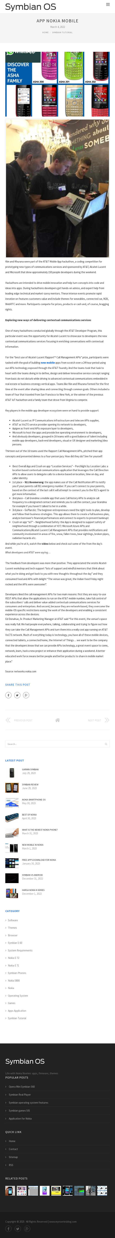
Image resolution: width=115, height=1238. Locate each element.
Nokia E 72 (13, 958)
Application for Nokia (20, 1118)
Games (11, 1003)
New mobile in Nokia (32, 844)
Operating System (18, 995)
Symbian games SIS (19, 1110)
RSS (11, 1165)
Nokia (11, 988)
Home (45, 32)
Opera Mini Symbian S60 (22, 1086)
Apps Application (17, 1010)
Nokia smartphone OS (33, 799)
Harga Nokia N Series (33, 890)
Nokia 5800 (14, 980)
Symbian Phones (17, 973)
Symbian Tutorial (62, 32)
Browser (13, 935)
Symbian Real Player (20, 1094)
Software (13, 920)
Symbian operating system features (28, 1102)
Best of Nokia (29, 814)
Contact (13, 1149)
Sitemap (13, 1157)
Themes (12, 927)
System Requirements (20, 950)
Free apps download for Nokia (39, 859)
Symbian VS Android (32, 875)
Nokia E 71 (13, 965)
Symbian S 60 (15, 942)
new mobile (48, 362)
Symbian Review (30, 784)
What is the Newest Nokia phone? (40, 829)
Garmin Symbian (30, 769)
